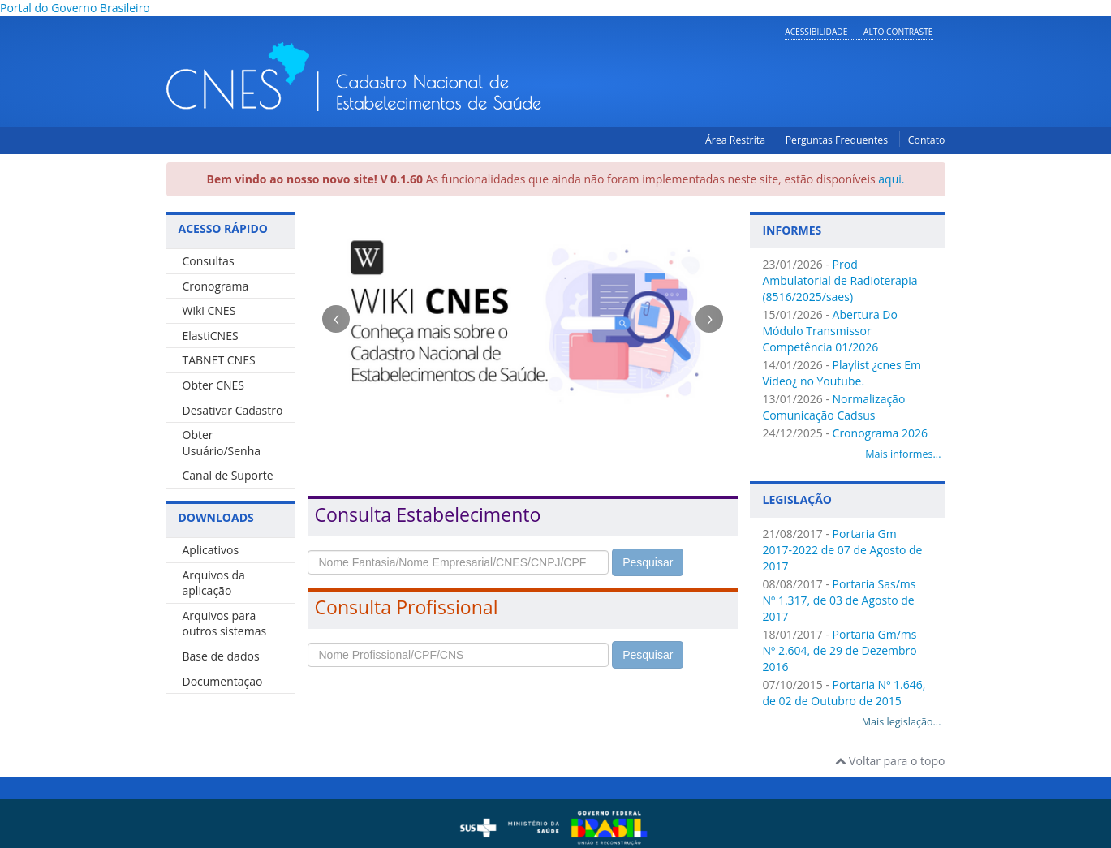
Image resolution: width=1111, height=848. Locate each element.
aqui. (891, 179)
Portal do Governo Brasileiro (75, 7)
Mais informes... (903, 454)
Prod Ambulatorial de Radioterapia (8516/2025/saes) (839, 280)
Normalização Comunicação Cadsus (833, 407)
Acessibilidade (816, 31)
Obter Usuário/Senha (222, 442)
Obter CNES (213, 385)
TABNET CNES (219, 360)
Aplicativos (211, 549)
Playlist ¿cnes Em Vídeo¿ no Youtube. (841, 373)
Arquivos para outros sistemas (225, 623)
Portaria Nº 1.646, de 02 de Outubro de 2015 (843, 692)
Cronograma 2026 (880, 433)
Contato (926, 140)
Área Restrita (735, 140)
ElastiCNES (211, 335)
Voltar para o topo (890, 760)
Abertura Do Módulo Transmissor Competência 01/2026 (829, 331)
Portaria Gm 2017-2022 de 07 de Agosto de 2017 (842, 550)
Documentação (223, 681)
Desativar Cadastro (233, 410)
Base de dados (221, 656)
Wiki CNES (209, 310)
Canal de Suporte (228, 475)
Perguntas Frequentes (837, 140)
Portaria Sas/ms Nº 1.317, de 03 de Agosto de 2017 (838, 600)
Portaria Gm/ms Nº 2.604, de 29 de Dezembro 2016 (839, 650)
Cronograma (216, 286)
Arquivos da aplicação (214, 583)
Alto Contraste (897, 31)
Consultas (209, 261)
